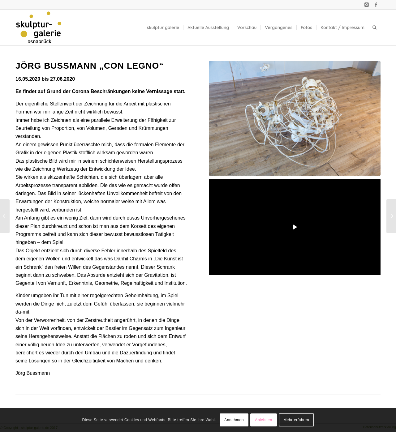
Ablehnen (263, 420)
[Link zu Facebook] (376, 4)
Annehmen (234, 420)
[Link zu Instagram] (366, 4)
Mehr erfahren (296, 420)
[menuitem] (163, 27)
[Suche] (374, 27)
